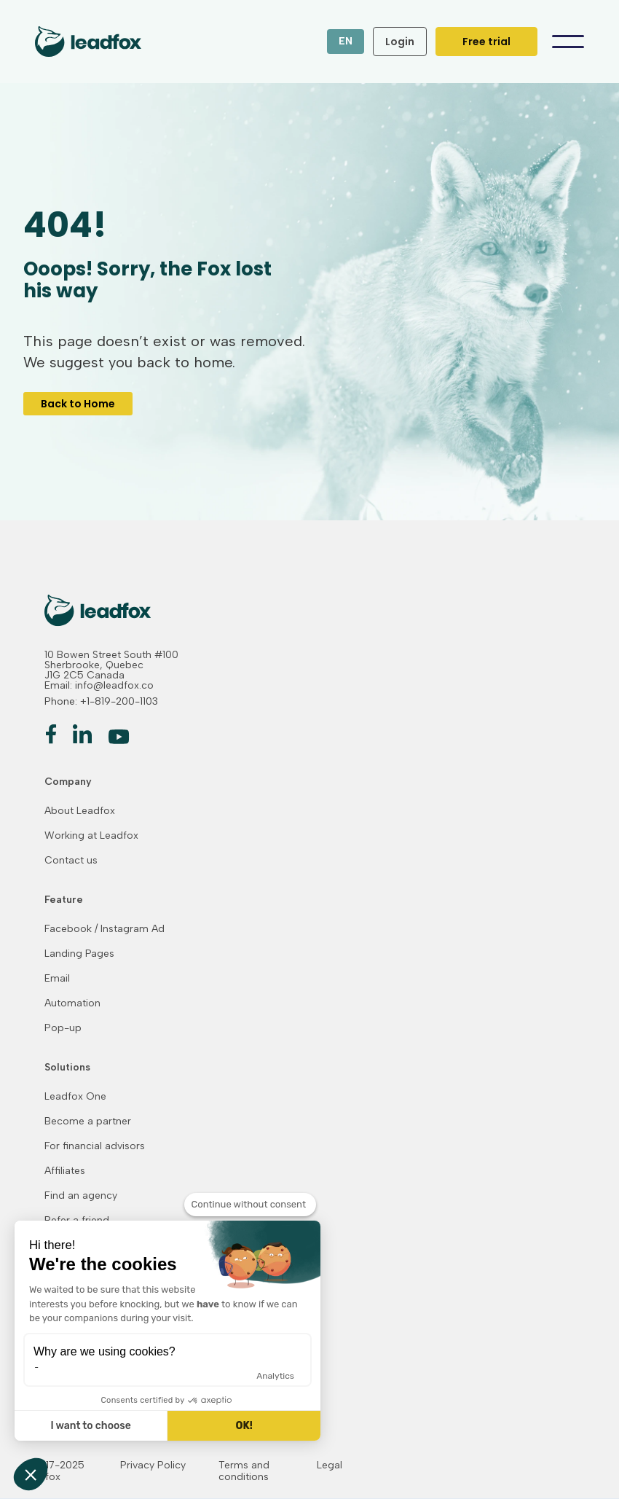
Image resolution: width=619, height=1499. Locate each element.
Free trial (486, 41)
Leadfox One (75, 1097)
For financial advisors (94, 1146)
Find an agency (80, 1196)
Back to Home (78, 403)
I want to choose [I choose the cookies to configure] (90, 1426)
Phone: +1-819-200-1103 (101, 702)
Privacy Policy (153, 1465)
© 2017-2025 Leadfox (53, 1471)
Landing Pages (79, 954)
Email (57, 979)
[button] (345, 41)
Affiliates (64, 1171)
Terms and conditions (243, 1471)
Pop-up (63, 1028)
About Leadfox (79, 811)
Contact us (71, 860)
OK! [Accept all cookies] (243, 1426)
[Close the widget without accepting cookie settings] (250, 1204)
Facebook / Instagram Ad (104, 929)
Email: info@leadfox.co (99, 686)
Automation (72, 1003)
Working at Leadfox (91, 836)
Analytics (275, 1376)
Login (399, 41)
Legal (329, 1465)
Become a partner (87, 1121)
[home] (79, 41)
